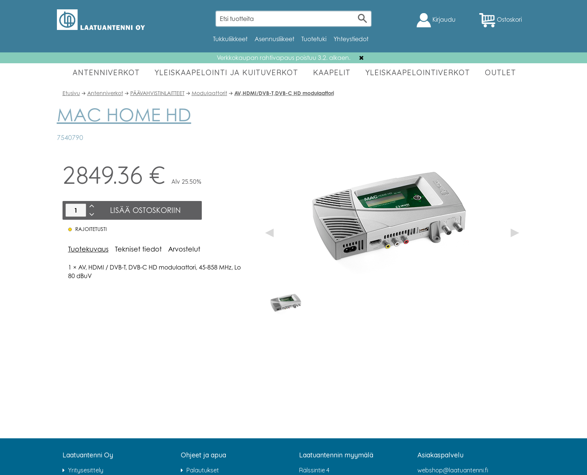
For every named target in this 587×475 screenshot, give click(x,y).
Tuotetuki (313, 39)
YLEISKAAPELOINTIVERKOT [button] (417, 72)
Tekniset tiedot (138, 249)
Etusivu (71, 93)
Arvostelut (184, 249)
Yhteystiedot (351, 39)
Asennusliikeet (274, 39)
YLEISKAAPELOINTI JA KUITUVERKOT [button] (226, 72)
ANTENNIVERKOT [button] (106, 72)
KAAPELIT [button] (331, 72)
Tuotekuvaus (88, 249)
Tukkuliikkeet (230, 39)
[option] (286, 303)
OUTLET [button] (500, 72)
